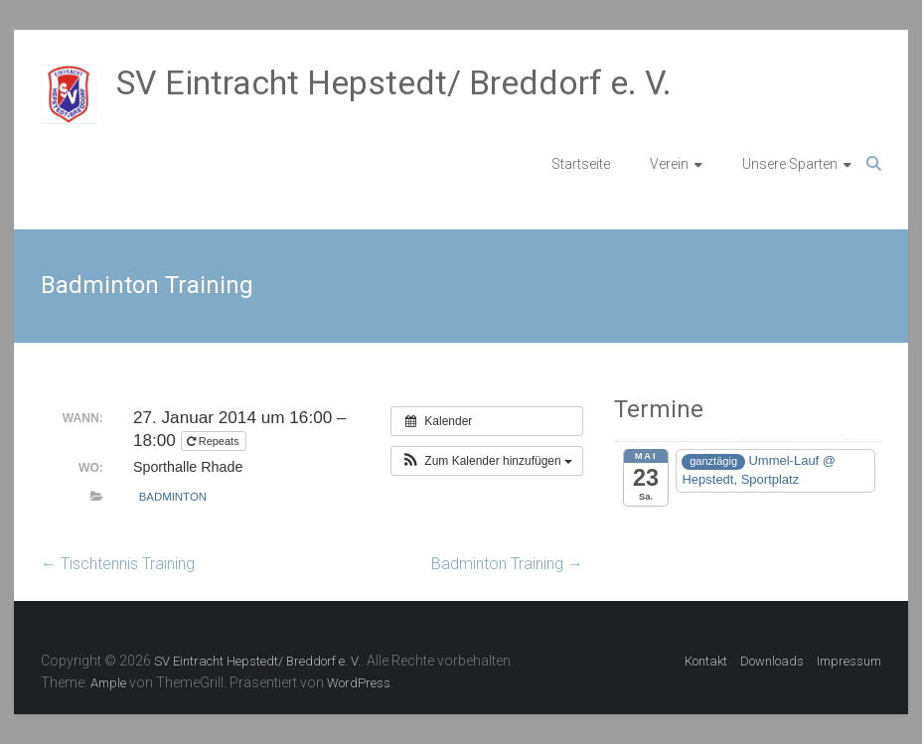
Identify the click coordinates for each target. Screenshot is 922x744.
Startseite (580, 164)
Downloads (772, 661)
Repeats (214, 441)
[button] (486, 461)
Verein (669, 164)
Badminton (173, 497)
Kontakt (706, 661)
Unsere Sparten (790, 164)
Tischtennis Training (118, 563)
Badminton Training (507, 563)
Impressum (849, 661)
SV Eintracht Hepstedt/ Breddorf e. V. (394, 82)
